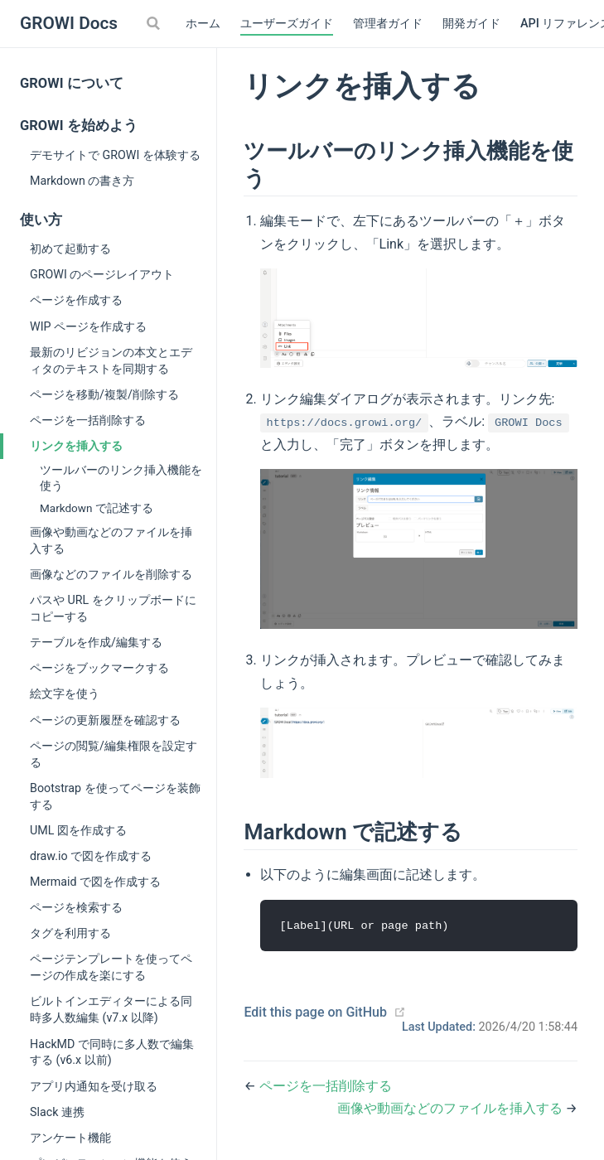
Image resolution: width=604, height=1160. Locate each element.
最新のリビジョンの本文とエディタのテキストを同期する (111, 360)
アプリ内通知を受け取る (93, 1086)
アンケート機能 (70, 1137)
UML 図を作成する (78, 830)
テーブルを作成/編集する (96, 642)
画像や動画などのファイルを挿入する (111, 540)
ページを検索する (76, 907)
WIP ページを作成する (88, 326)
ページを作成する (76, 300)
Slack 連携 (57, 1112)
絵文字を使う (64, 693)
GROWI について (71, 83)
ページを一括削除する (88, 420)
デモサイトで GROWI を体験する (115, 155)
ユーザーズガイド (286, 24)
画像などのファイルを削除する (111, 574)
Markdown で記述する (96, 508)
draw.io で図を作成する (91, 856)
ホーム (203, 24)
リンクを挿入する (76, 445)
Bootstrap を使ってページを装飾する (115, 796)
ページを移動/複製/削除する (104, 394)
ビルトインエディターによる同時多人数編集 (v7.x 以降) (111, 1009)
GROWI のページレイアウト (102, 274)
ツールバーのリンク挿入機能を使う (121, 477)
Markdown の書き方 (82, 180)
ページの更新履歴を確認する (105, 720)
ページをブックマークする (99, 667)
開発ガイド (471, 24)
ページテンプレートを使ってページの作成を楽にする (111, 967)
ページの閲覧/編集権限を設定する (113, 754)
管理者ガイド (388, 24)
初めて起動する (70, 248)
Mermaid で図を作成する (95, 881)
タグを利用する (70, 933)
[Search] (155, 23)
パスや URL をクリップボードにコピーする (113, 608)
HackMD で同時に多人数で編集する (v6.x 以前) (112, 1052)
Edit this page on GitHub (315, 1013)
